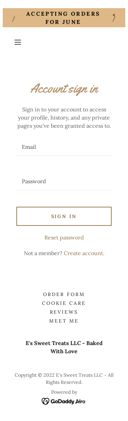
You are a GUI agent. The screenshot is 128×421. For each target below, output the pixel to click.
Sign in (64, 216)
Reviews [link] (64, 312)
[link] (64, 400)
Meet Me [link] (64, 321)
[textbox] (64, 147)
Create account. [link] (84, 253)
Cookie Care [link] (64, 303)
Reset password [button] (64, 237)
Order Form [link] (64, 294)
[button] (19, 42)
